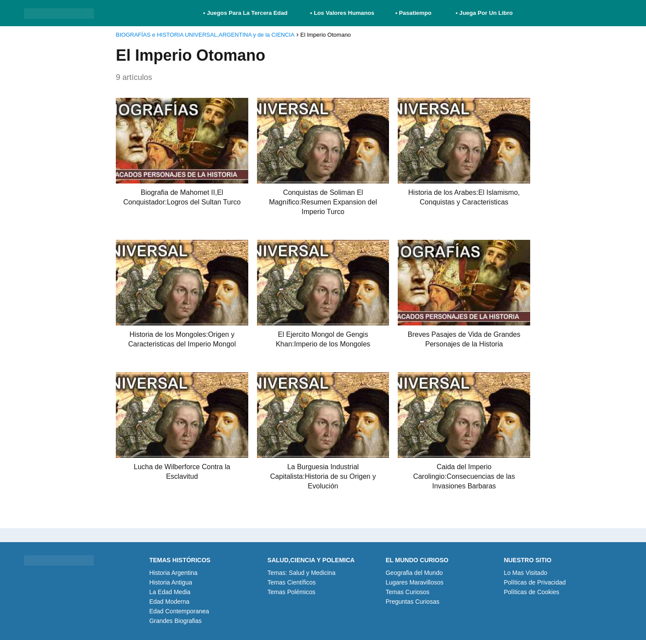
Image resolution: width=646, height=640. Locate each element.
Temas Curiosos (407, 591)
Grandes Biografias (175, 620)
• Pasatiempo (413, 13)
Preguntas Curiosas (412, 601)
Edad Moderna (169, 601)
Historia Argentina (173, 572)
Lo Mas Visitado (525, 572)
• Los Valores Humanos (342, 13)
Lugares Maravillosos (414, 582)
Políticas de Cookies (531, 591)
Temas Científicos (291, 582)
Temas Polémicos (291, 591)
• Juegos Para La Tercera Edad (246, 13)
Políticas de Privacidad (535, 582)
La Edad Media (169, 591)
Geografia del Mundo (414, 572)
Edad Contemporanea (179, 611)
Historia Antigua (170, 582)
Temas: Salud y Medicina (301, 572)
